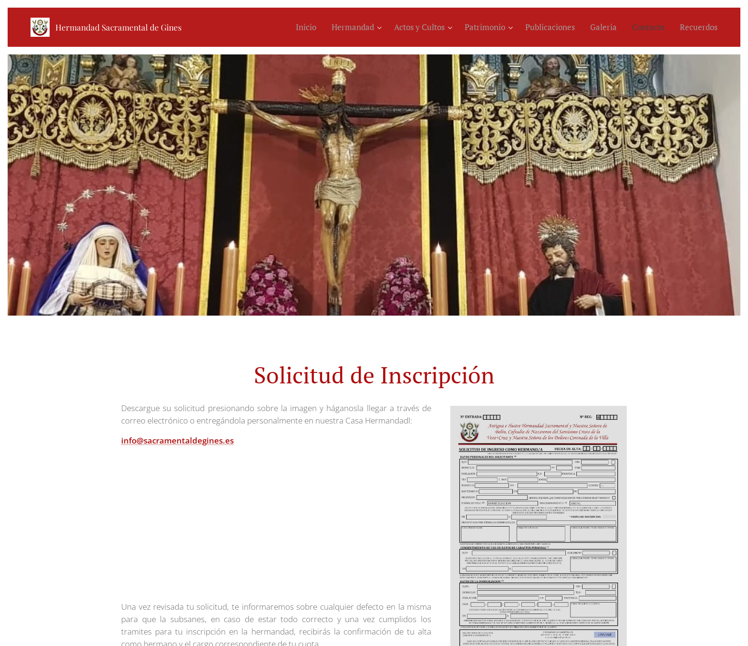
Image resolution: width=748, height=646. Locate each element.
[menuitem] (308, 27)
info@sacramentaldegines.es (177, 439)
